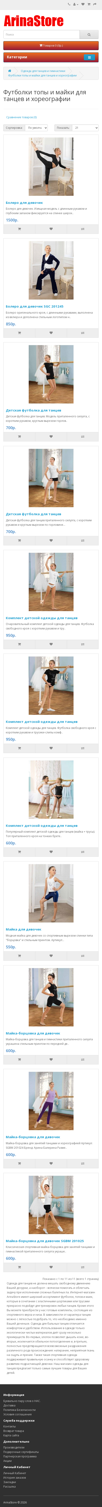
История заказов (14, 1478)
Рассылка (9, 1486)
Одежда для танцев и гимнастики (43, 71)
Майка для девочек (23, 929)
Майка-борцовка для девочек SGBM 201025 (45, 1241)
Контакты (9, 1426)
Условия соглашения (17, 1414)
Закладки (9, 1482)
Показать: (63, 128)
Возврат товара (13, 1431)
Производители (13, 1447)
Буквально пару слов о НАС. (22, 1401)
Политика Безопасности (19, 1410)
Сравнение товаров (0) (21, 117)
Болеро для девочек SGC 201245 (34, 306)
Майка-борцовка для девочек (33, 1033)
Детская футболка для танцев (33, 410)
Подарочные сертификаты (21, 1452)
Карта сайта (11, 1435)
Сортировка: (14, 128)
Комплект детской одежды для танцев (42, 618)
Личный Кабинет (14, 1473)
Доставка (9, 1405)
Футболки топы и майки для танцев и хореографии (42, 75)
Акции (7, 1461)
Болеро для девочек (24, 202)
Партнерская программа (20, 1456)
